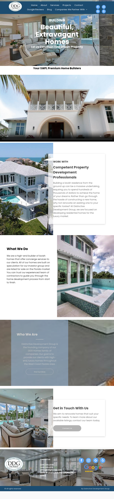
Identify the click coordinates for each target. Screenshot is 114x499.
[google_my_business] (98, 11)
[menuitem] (34, 5)
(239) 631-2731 (46, 467)
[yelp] (104, 11)
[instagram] (104, 7)
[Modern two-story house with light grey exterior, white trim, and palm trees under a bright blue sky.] (14, 296)
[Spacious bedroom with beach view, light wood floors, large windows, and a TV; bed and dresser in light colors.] (28, 296)
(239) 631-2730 (47, 465)
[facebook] (98, 7)
